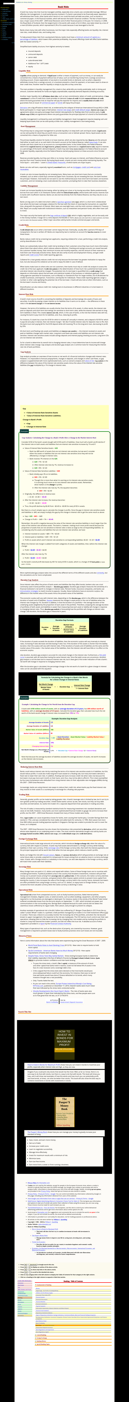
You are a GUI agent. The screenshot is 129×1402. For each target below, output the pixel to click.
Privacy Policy (45, 1182)
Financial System (40, 1288)
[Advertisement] (69, 388)
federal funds (93, 142)
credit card (86, 167)
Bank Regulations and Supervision (45, 1321)
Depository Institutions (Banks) (44, 1304)
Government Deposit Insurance (71, 1002)
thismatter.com (42, 1203)
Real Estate (5, 15)
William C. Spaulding (60, 1211)
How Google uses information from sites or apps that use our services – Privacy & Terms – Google (60, 1190)
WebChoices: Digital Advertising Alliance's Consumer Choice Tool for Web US (53, 1192)
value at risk (89, 361)
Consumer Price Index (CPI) (43, 1286)
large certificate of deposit (58, 215)
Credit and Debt (6, 11)
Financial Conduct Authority (60, 924)
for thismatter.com (39, 1174)
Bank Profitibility (52, 1002)
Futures (4, 32)
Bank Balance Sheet (41, 1312)
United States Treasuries (56, 162)
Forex (3, 30)
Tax (19, 1278)
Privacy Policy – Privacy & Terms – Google (41, 1185)
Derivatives (24, 108)
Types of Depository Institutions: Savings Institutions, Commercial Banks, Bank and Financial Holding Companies (66, 1306)
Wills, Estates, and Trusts (8, 19)
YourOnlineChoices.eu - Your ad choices (41, 1199)
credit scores (34, 255)
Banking (30, 2)
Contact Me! (15, 42)
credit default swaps (82, 110)
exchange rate (53, 848)
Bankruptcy (5, 9)
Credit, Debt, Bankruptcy (24, 1272)
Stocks (4, 35)
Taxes (3, 17)
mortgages (77, 167)
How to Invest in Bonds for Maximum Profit (44, 1060)
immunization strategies (29, 591)
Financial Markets (40, 1293)
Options (4, 34)
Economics (5, 39)
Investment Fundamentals (9, 22)
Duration (50, 600)
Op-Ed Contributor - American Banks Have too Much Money (50, 951)
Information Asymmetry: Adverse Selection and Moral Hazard (52, 1299)
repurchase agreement (64, 202)
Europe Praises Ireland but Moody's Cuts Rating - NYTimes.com (62, 984)
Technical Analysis (7, 37)
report (42, 924)
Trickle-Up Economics (38, 1233)
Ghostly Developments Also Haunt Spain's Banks (51, 991)
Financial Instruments (41, 1290)
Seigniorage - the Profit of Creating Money (47, 1281)
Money (25, 2)
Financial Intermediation (42, 1301)
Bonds (4, 28)
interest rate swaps (64, 110)
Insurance (4, 13)
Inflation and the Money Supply (44, 1284)
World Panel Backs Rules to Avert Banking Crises (46, 945)
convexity (100, 573)
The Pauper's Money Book (37, 1123)
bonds (60, 103)
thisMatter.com (19, 2)
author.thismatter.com (44, 1215)
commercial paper (48, 103)
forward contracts (48, 855)
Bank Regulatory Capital (42, 1323)
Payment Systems (40, 1297)
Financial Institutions (41, 1295)
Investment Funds (7, 24)
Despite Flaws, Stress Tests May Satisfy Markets (46, 956)
